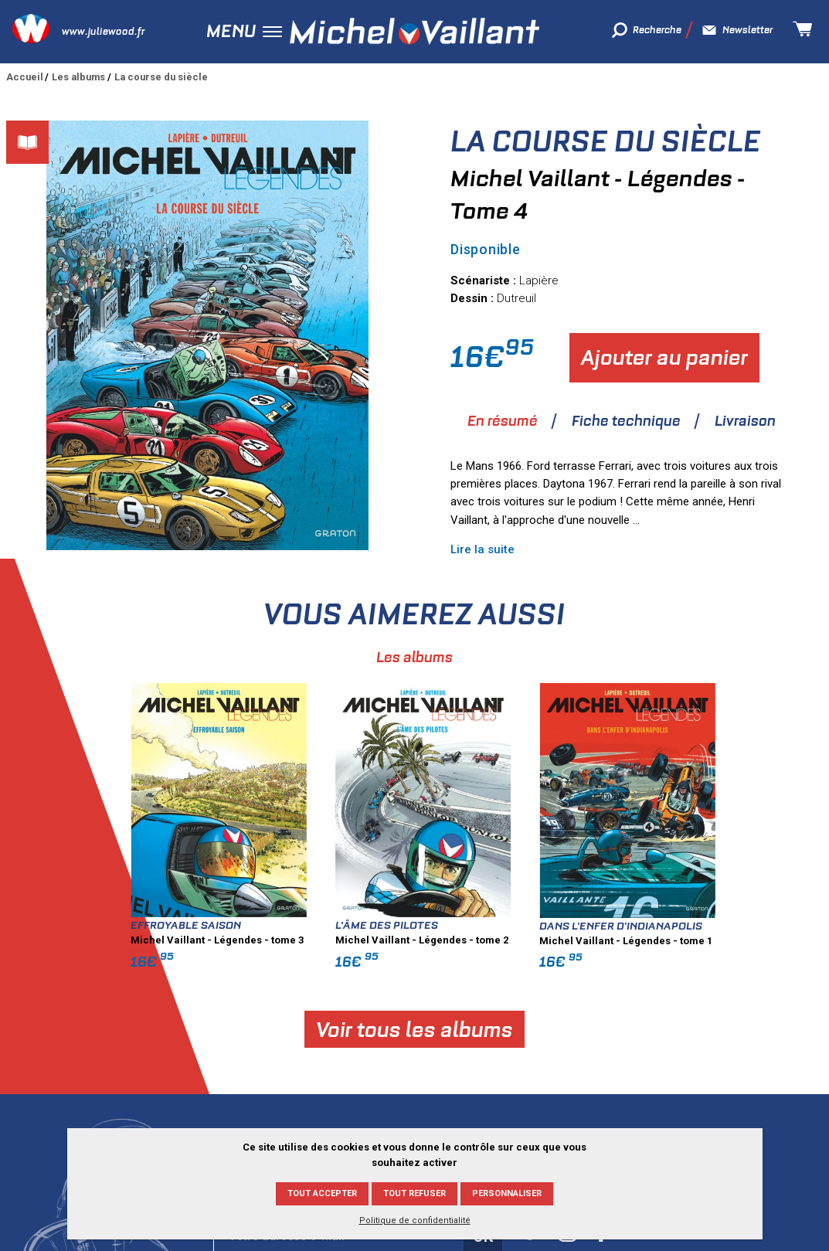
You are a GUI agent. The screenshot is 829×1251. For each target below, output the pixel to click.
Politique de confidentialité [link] (415, 1220)
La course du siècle (161, 77)
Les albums (78, 77)
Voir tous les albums (588, 1029)
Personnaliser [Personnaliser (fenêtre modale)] (507, 1193)
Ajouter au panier (664, 357)
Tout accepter (322, 1193)
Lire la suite (482, 549)
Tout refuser (414, 1193)
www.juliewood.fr (103, 31)
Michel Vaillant (415, 31)
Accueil (24, 77)
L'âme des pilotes (560, 925)
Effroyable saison (360, 925)
